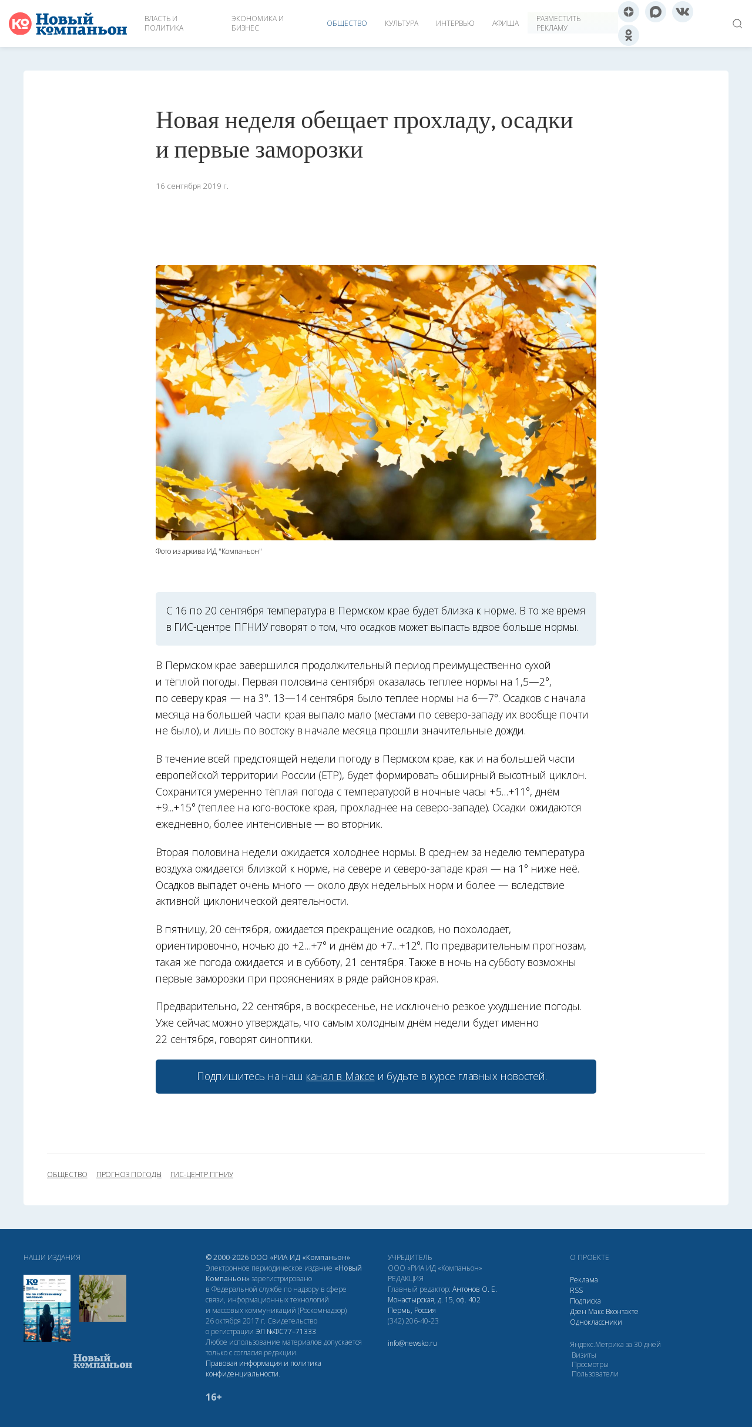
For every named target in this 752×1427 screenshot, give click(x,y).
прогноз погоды (129, 1174)
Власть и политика (164, 23)
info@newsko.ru (412, 1343)
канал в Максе (340, 1076)
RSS (576, 1290)
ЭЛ (286, 1331)
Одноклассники (596, 1322)
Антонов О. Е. (474, 1289)
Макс (596, 1311)
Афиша (505, 23)
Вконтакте (622, 1311)
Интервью (455, 23)
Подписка (585, 1301)
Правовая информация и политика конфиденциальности (263, 1368)
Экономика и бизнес (257, 23)
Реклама (584, 1280)
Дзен (578, 1311)
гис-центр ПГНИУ (201, 1174)
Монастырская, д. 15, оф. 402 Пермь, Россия (434, 1305)
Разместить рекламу (558, 23)
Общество (347, 23)
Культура (401, 23)
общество (67, 1174)
